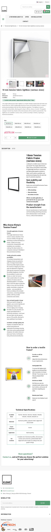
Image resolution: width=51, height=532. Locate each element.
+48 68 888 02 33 (9, 488)
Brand (3, 94)
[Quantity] (10, 137)
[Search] (35, 7)
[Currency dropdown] (47, 2)
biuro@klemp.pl (10, 490)
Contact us (7, 457)
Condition (4, 97)
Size (5, 120)
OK (43, 503)
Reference (5, 95)
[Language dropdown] (40, 2)
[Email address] (18, 503)
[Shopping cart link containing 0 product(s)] (46, 11)
